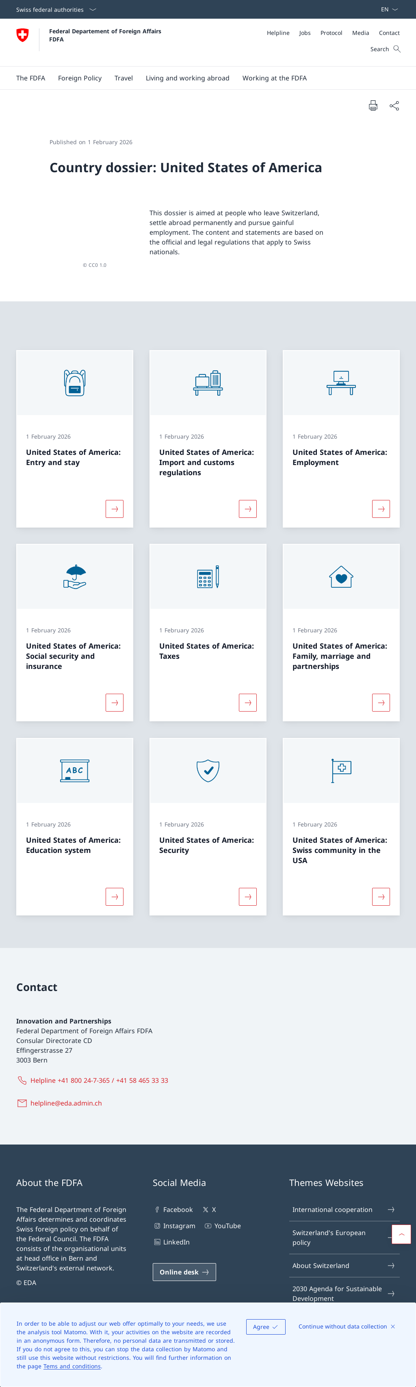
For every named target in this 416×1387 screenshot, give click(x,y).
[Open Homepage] (89, 42)
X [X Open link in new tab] (208, 1197)
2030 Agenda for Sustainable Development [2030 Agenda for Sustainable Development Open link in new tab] (344, 1281)
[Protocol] (331, 32)
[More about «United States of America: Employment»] (381, 497)
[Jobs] (305, 32)
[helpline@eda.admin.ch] (60, 1091)
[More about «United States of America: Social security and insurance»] (115, 691)
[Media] (360, 32)
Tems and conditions (72, 1366)
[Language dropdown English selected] (387, 9)
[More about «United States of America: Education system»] (115, 885)
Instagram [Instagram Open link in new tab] (174, 1213)
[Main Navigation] (201, 78)
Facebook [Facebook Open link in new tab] (173, 1197)
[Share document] (394, 105)
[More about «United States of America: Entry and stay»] (115, 497)
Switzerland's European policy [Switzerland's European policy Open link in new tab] (344, 1225)
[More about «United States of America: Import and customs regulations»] (248, 497)
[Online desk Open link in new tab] (184, 1260)
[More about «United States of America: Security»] (248, 885)
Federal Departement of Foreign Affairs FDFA (106, 35)
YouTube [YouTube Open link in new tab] (222, 1213)
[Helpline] (278, 32)
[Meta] (333, 32)
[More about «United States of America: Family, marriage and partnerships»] (381, 691)
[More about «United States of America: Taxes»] (248, 691)
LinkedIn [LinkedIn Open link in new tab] (171, 1229)
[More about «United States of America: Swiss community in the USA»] (381, 885)
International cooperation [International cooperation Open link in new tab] (344, 1197)
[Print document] (373, 105)
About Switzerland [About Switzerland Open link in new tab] (344, 1253)
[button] (31, 78)
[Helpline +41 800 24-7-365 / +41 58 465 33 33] (93, 1068)
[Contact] (389, 32)
